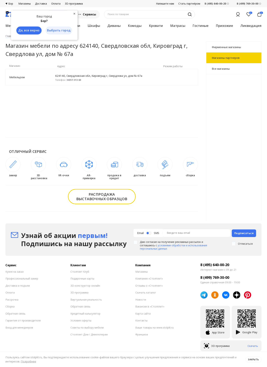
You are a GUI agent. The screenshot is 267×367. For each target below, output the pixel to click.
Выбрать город (59, 30)
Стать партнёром (189, 3)
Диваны (114, 25)
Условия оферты (80, 320)
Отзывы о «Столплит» (149, 285)
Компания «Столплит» (149, 278)
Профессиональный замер (21, 278)
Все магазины (221, 68)
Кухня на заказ (14, 271)
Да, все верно (28, 30)
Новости (140, 299)
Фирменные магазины (226, 47)
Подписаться (244, 232)
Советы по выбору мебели (87, 327)
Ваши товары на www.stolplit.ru (154, 327)
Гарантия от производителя (23, 320)
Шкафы (94, 25)
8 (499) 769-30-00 (247, 3)
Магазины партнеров (226, 58)
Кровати (156, 25)
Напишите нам (165, 3)
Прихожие (224, 25)
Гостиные (201, 25)
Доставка (41, 3)
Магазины (24, 3)
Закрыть (253, 359)
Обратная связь (15, 313)
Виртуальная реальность (86, 299)
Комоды (134, 25)
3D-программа (74, 3)
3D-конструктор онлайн (85, 285)
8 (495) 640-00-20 (214, 264)
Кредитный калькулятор (85, 313)
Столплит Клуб (79, 271)
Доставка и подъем (17, 285)
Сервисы (87, 14)
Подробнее (28, 361)
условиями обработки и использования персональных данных (173, 246)
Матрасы (177, 25)
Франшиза (141, 334)
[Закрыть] (74, 13)
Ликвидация (251, 25)
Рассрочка (11, 299)
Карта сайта (143, 313)
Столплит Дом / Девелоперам (89, 334)
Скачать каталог (145, 292)
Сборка (10, 306)
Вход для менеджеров (19, 327)
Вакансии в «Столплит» (149, 306)
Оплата (55, 3)
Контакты (141, 320)
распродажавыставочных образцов (101, 196)
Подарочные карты (82, 278)
